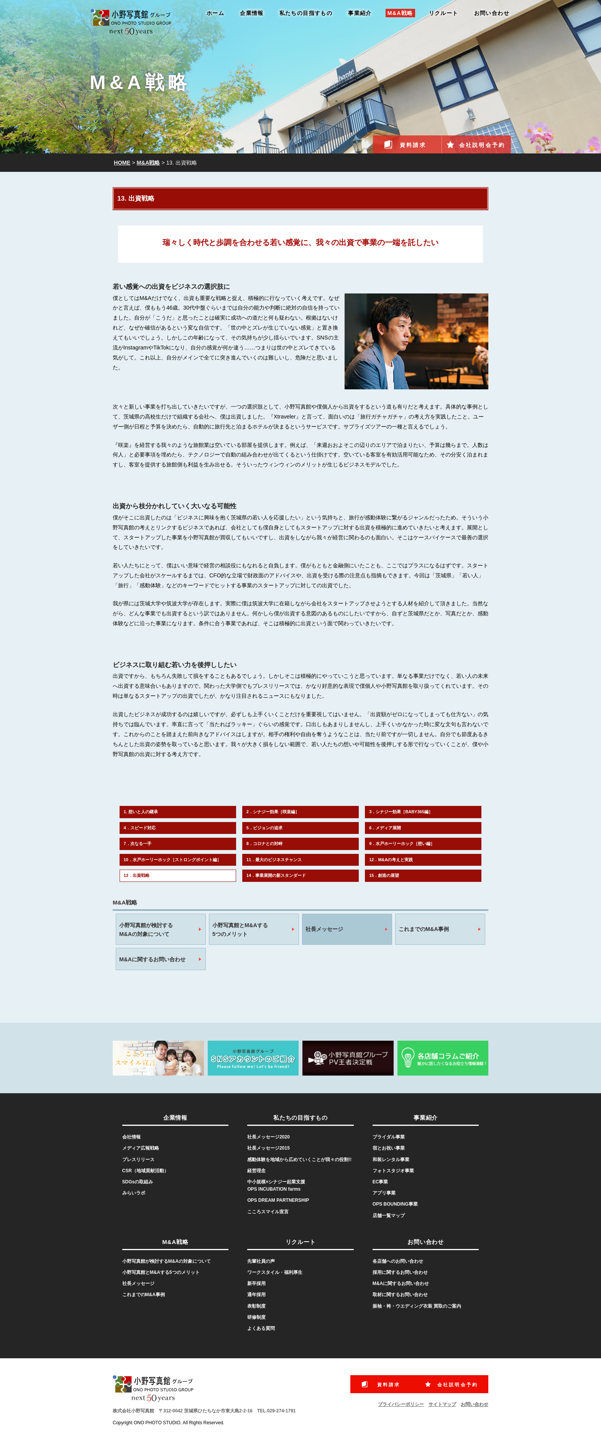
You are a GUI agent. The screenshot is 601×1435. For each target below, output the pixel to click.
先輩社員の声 (261, 1261)
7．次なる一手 (137, 843)
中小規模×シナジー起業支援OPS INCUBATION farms (276, 1185)
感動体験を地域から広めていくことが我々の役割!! (299, 1159)
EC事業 (380, 1182)
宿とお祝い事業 (389, 1148)
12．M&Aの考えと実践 (391, 859)
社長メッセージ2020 (268, 1137)
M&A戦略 (400, 13)
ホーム (215, 13)
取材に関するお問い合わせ (400, 1294)
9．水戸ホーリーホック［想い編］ (402, 843)
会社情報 (131, 1137)
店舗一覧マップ (389, 1215)
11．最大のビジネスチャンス (274, 859)
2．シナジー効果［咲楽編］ (272, 811)
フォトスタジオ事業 (393, 1170)
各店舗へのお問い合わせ (398, 1261)
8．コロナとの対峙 (264, 843)
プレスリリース (138, 1159)
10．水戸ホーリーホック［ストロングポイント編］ (172, 859)
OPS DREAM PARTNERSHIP (278, 1200)
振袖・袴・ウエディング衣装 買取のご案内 (417, 1306)
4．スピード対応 (140, 827)
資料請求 (413, 145)
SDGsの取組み (137, 1182)
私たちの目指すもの (306, 13)
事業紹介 (360, 13)
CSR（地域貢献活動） (145, 1170)
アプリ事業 (384, 1193)
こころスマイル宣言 (268, 1211)
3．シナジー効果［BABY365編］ (401, 811)
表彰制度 (256, 1306)
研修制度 (256, 1317)
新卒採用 (256, 1283)
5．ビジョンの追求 (264, 827)
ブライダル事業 (389, 1137)
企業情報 (252, 13)
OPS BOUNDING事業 (395, 1204)
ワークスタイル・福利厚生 (274, 1272)
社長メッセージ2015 (268, 1148)
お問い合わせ (491, 13)
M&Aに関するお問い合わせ (152, 959)
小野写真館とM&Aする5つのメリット (240, 929)
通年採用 (256, 1294)
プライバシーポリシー (401, 1404)
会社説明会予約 (482, 145)
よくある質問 (261, 1328)
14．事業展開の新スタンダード (276, 875)
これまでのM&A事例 (424, 929)
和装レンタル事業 (391, 1159)
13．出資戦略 (136, 875)
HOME (122, 163)
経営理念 (256, 1170)
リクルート (443, 13)
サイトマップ (442, 1404)
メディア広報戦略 (140, 1148)
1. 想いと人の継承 (141, 811)
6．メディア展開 (385, 827)
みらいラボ (133, 1193)
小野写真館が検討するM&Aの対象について (146, 929)
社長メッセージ (324, 929)
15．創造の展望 (384, 875)
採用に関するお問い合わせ (400, 1272)
